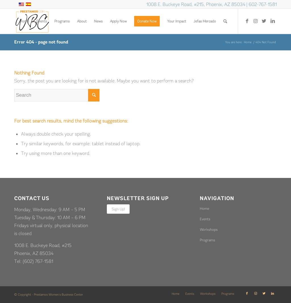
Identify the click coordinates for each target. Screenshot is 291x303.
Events (205, 219)
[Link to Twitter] (264, 21)
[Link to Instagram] (255, 21)
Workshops (209, 229)
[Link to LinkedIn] (272, 21)
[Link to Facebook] (247, 21)
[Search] (225, 21)
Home (204, 208)
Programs (207, 240)
